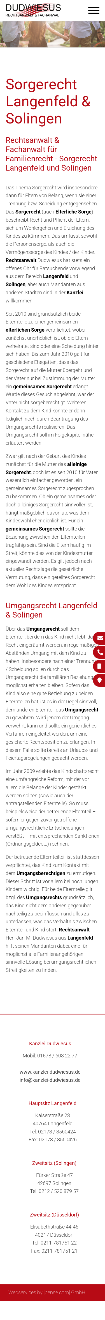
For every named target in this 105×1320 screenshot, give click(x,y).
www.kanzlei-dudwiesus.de (50, 1072)
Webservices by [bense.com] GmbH (46, 1292)
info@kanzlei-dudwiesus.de (50, 1080)
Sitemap (24, 1307)
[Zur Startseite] (34, 16)
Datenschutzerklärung (48, 1313)
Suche (44, 1307)
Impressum (66, 1307)
